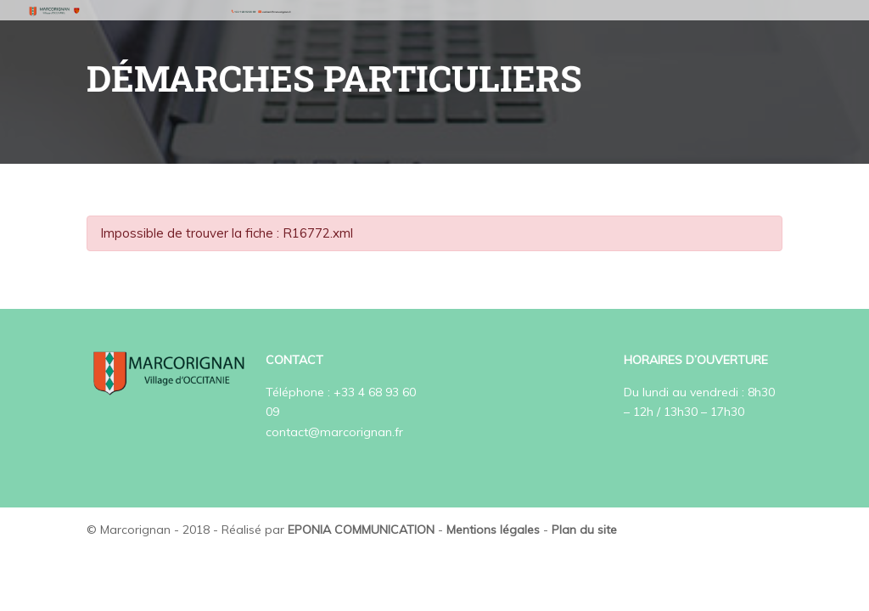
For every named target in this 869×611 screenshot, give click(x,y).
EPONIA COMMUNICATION (361, 529)
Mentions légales (493, 529)
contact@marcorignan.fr (334, 432)
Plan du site (584, 529)
